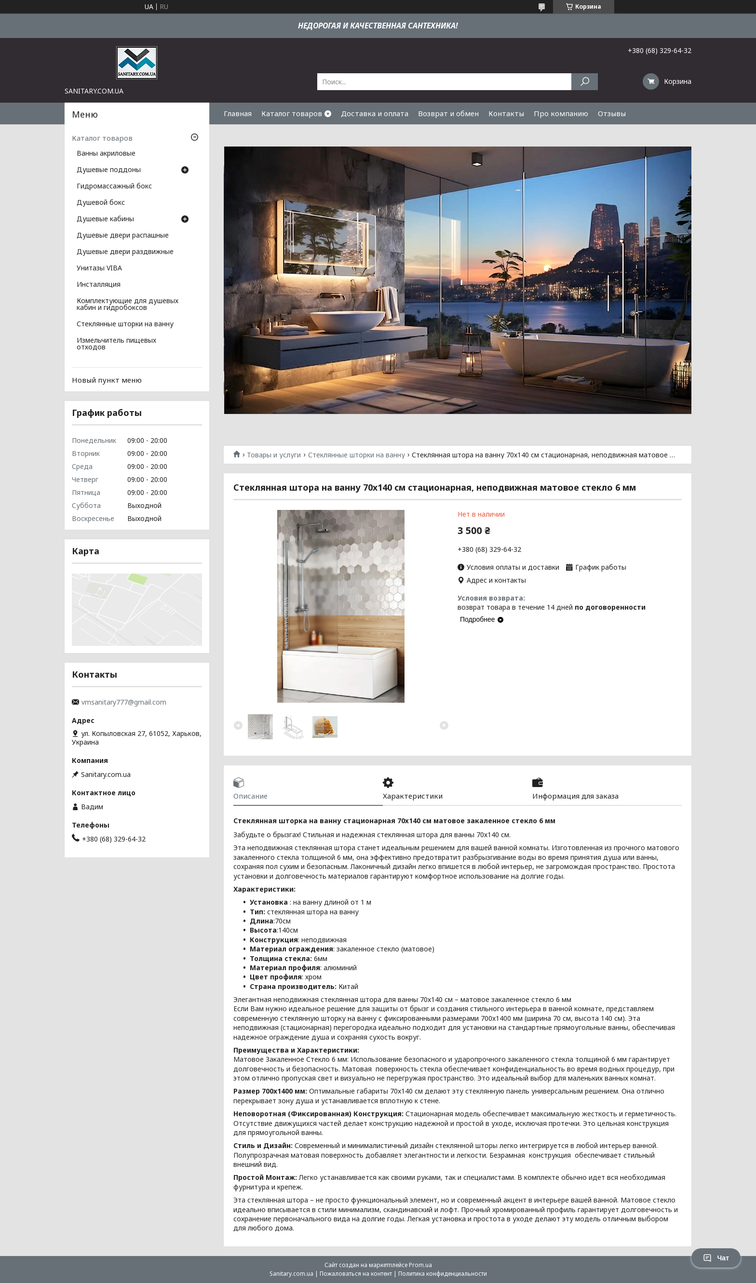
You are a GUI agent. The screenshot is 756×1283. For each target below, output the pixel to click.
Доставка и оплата (374, 113)
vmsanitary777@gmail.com (123, 702)
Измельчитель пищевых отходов (116, 344)
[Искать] (584, 81)
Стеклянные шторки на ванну (356, 455)
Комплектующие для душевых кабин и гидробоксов (127, 304)
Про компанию (561, 113)
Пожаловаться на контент (356, 1274)
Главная (238, 113)
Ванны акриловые (106, 154)
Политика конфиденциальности (442, 1274)
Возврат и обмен (448, 113)
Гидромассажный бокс (114, 186)
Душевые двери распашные (123, 236)
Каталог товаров (291, 113)
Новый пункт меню (107, 380)
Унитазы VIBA (99, 268)
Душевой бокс (101, 203)
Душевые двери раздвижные (125, 252)
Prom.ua (420, 1265)
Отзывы (612, 113)
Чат (716, 1258)
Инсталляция (99, 285)
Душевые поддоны (109, 170)
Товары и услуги (274, 455)
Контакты (506, 113)
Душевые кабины (105, 219)
